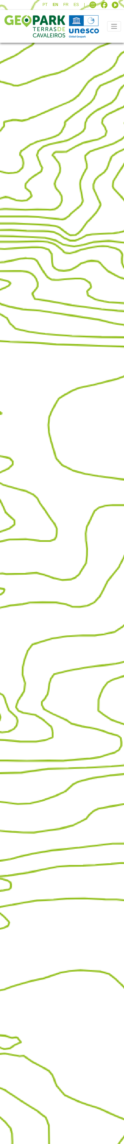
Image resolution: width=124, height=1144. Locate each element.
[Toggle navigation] (114, 26)
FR (65, 4)
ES (76, 4)
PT (44, 4)
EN (55, 4)
